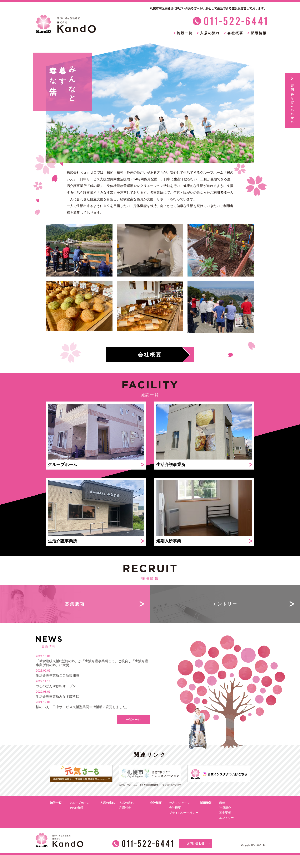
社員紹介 (225, 807)
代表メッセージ (179, 802)
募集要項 (225, 812)
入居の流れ (126, 802)
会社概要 (175, 807)
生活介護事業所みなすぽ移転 (57, 696)
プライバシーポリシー (183, 812)
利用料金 (125, 807)
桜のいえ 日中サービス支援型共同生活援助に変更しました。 (82, 707)
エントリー (226, 817)
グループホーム (79, 802)
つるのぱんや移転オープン (56, 686)
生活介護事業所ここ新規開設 (57, 675)
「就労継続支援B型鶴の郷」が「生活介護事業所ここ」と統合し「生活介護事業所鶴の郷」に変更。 (92, 663)
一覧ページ (133, 719)
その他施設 (76, 807)
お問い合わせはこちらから (292, 102)
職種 (222, 802)
